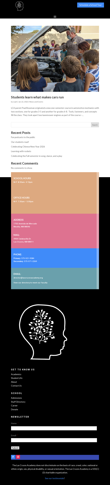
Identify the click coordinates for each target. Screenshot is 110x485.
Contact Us (16, 385)
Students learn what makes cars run (37, 97)
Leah (15, 102)
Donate (14, 409)
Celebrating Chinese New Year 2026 (28, 146)
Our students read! (20, 142)
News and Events (36, 102)
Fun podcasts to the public (23, 137)
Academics (16, 374)
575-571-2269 (30, 261)
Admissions (16, 398)
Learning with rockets (21, 151)
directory (26, 283)
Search (95, 125)
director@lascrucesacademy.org (28, 278)
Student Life (16, 378)
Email (14, 435)
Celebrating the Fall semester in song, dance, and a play (36, 156)
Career (14, 405)
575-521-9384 (27, 258)
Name (15, 423)
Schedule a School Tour (90, 5)
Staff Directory (18, 401)
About (14, 382)
